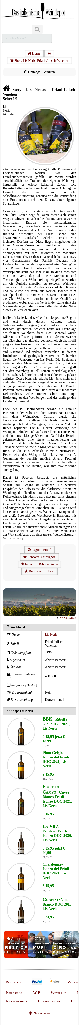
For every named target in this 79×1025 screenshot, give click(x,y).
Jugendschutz (16, 1001)
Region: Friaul (39, 550)
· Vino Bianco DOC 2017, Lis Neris (58, 904)
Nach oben (39, 1013)
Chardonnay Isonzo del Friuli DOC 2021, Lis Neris (56, 871)
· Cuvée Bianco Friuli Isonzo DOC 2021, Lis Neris (57, 796)
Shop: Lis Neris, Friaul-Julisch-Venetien (39, 60)
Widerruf (58, 993)
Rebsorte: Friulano (39, 571)
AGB (36, 993)
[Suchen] (37, 29)
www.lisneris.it (68, 617)
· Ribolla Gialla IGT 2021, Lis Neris (56, 724)
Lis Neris (51, 634)
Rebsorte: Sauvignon (39, 557)
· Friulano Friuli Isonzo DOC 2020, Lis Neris (57, 833)
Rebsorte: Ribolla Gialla (39, 564)
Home (34, 53)
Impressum (14, 993)
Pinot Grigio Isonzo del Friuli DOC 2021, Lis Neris (56, 759)
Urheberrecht (49, 1001)
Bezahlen (13, 982)
